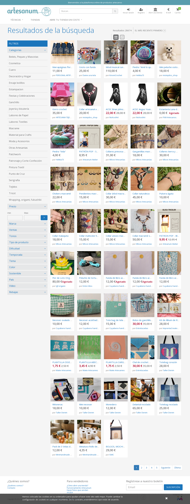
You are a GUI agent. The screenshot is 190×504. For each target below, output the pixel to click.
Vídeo (12, 285)
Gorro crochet (59, 109)
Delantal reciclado (142, 404)
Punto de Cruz (17, 173)
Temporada (15, 254)
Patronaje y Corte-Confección (25, 160)
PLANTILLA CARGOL (116, 362)
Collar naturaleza (141, 193)
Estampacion (16, 89)
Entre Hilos (87, 286)
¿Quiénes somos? (15, 485)
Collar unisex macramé (117, 235)
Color (12, 267)
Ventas (13, 229)
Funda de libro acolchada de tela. (122, 277)
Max (26, 212)
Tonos (12, 236)
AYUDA (70, 492)
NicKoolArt (114, 117)
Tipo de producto (18, 242)
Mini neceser (85, 404)
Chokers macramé (61, 193)
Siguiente (165, 467)
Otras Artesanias (18, 147)
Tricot (12, 193)
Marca (12, 223)
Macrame (14, 128)
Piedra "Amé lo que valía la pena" (149, 67)
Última (177, 467)
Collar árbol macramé (116, 193)
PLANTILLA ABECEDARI (91, 362)
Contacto (11, 488)
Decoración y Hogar (20, 76)
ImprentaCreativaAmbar (174, 328)
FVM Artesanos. (170, 117)
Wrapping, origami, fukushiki (25, 199)
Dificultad (14, 248)
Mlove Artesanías (117, 159)
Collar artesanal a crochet (92, 109)
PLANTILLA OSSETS (62, 362)
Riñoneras (57, 404)
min (9, 212)
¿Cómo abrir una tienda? (77, 485)
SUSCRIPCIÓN (173, 487)
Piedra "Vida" (59, 151)
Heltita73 (140, 75)
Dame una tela (89, 75)
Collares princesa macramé (119, 151)
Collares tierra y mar (169, 151)
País (11, 279)
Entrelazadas (142, 328)
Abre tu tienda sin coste (65, 19)
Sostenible (15, 273)
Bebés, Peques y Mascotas (23, 56)
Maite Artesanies (63, 370)
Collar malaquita (60, 235)
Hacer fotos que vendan (77, 490)
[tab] (27, 50)
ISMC (111, 454)
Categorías (15, 50)
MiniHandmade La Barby (67, 454)
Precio (12, 206)
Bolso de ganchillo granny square (149, 320)
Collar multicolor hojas (90, 235)
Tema (12, 261)
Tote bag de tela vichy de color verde (125, 320)
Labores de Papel (18, 115)
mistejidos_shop (170, 75)
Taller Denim (168, 370)
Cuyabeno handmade (119, 286)
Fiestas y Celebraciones (22, 95)
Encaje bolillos (17, 82)
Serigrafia (14, 180)
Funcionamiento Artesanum (79, 488)
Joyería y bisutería (19, 108)
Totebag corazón (168, 362)
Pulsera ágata (166, 193)
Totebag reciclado (168, 404)
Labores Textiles (18, 121)
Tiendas (35, 19)
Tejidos (13, 186)
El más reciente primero (150, 30)
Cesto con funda (87, 67)
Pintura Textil (16, 167)
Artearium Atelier (90, 159)
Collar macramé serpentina (146, 235)
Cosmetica (14, 63)
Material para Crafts (20, 134)
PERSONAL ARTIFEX (64, 75)
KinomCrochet (115, 75)
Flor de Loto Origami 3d (64, 277)
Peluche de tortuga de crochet (94, 277)
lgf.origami (60, 286)
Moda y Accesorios (19, 141)
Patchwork (15, 154)
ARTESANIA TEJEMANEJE (66, 117)
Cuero (12, 69)
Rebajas (13, 292)
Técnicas (15, 19)
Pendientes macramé (90, 193)
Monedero (111, 404)
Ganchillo (14, 102)
